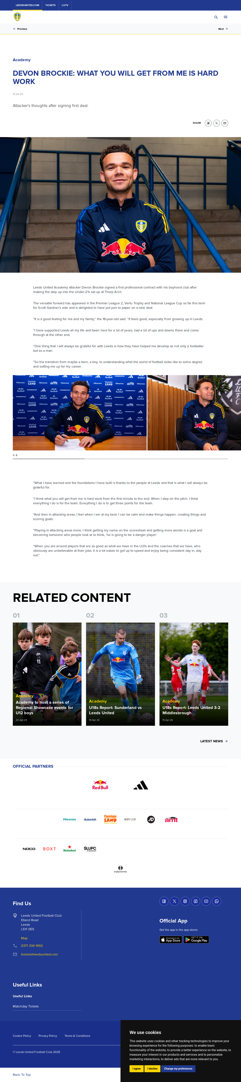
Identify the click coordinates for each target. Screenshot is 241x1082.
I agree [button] (137, 1068)
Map (24, 938)
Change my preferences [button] (178, 1068)
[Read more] (47, 674)
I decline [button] (152, 1068)
